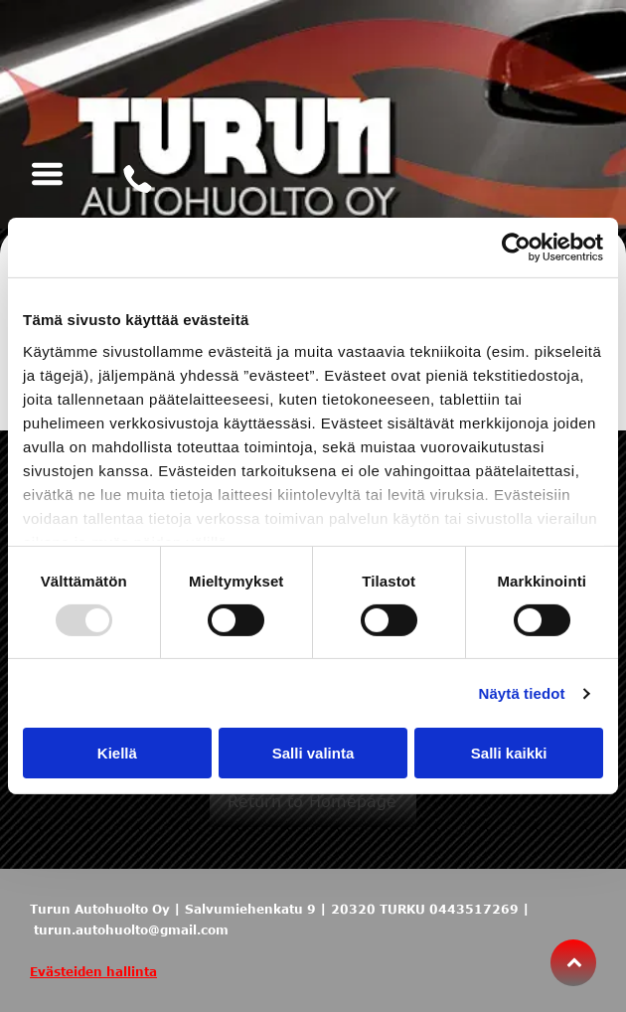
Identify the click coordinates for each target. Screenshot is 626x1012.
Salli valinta (313, 753)
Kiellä (117, 753)
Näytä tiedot (522, 693)
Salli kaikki (509, 753)
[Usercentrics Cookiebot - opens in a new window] (516, 247)
